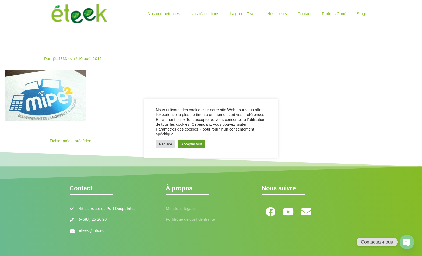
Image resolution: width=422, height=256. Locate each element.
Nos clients (286, 13)
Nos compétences (180, 13)
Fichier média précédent (69, 140)
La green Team (254, 13)
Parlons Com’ (338, 13)
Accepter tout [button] (191, 144)
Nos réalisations (218, 13)
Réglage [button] (165, 144)
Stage (363, 13)
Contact (311, 13)
